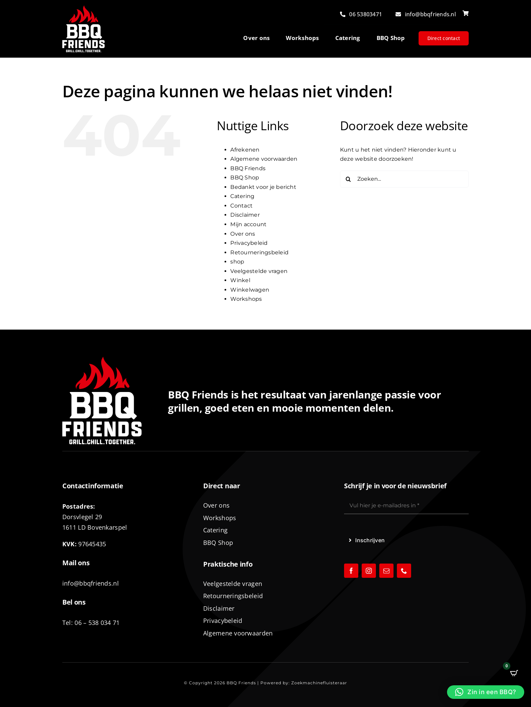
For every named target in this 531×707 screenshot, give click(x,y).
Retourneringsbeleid (259, 252)
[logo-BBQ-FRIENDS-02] (83, 8)
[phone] (404, 571)
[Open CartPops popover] (514, 673)
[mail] (386, 571)
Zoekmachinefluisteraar (319, 682)
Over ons (242, 234)
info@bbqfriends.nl (90, 583)
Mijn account (248, 224)
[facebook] (351, 571)
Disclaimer (244, 215)
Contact (241, 205)
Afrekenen (244, 149)
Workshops (246, 299)
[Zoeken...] (404, 179)
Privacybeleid (249, 243)
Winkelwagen (249, 290)
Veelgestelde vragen (259, 271)
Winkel (240, 280)
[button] (485, 692)
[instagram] (369, 571)
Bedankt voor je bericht (263, 187)
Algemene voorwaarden (263, 159)
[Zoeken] (348, 179)
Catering (242, 196)
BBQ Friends (248, 168)
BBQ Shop (244, 177)
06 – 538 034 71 (97, 622)
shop (237, 261)
